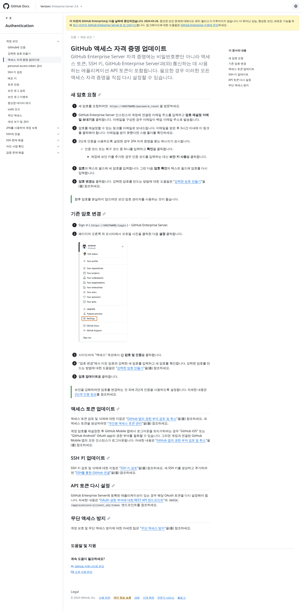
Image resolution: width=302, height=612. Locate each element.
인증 (73, 37)
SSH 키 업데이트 (90, 458)
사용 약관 (104, 597)
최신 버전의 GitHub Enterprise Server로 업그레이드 (105, 25)
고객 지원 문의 (81, 572)
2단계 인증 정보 (86, 394)
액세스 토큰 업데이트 (95, 408)
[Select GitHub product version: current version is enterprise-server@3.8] (61, 6)
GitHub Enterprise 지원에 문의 (199, 25)
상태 (137, 597)
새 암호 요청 (86, 94)
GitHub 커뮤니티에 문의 (87, 566)
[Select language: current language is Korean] (296, 6)
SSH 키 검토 (129, 468)
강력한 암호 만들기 (188, 181)
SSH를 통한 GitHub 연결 (93, 472)
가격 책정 (148, 597)
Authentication (19, 25)
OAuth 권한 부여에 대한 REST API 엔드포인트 (131, 500)
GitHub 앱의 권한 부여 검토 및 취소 (151, 419)
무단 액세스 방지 (90, 518)
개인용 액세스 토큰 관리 (125, 423)
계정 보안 (86, 37)
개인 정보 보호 (122, 597)
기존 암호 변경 (88, 213)
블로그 (181, 597)
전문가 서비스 (165, 597)
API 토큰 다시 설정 (93, 485)
